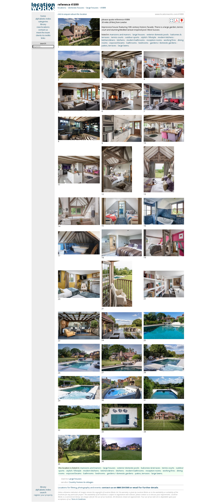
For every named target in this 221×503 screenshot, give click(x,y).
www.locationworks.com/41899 (169, 14)
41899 (103, 7)
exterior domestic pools (158, 34)
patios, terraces (109, 45)
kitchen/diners (108, 40)
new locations (43, 27)
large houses (92, 7)
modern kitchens (166, 37)
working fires (170, 40)
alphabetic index (43, 18)
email (135, 487)
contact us (43, 29)
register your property (43, 495)
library (43, 24)
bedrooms (143, 42)
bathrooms (131, 42)
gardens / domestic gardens (163, 42)
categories (43, 21)
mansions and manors (120, 34)
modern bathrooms (136, 40)
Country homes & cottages (81, 482)
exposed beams (117, 42)
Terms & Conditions (78, 499)
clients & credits (43, 35)
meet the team (43, 32)
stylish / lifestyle (148, 37)
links (43, 38)
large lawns (123, 45)
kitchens (121, 40)
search (43, 492)
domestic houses (76, 7)
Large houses (75, 478)
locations (62, 7)
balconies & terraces (150, 468)
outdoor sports (132, 37)
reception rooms (154, 40)
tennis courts (117, 37)
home (43, 16)
